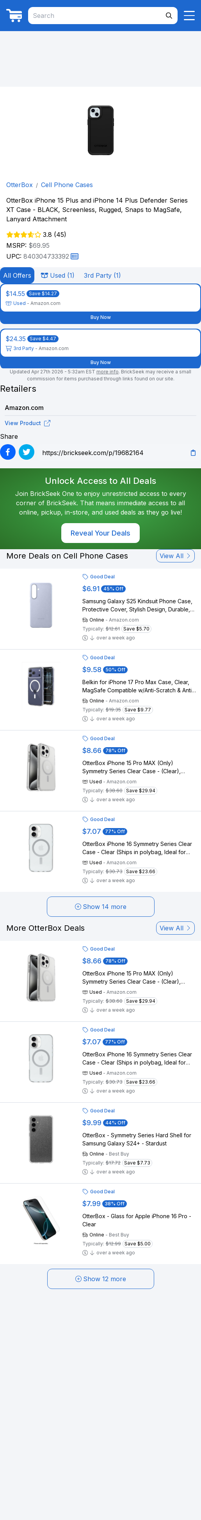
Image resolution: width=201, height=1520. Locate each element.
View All (175, 556)
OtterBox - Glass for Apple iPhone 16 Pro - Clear (136, 1220)
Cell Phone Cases (67, 185)
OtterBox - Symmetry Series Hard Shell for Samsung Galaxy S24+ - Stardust (136, 1139)
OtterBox (19, 185)
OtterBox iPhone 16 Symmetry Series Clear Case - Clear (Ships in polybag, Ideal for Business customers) (137, 848)
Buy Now (101, 317)
